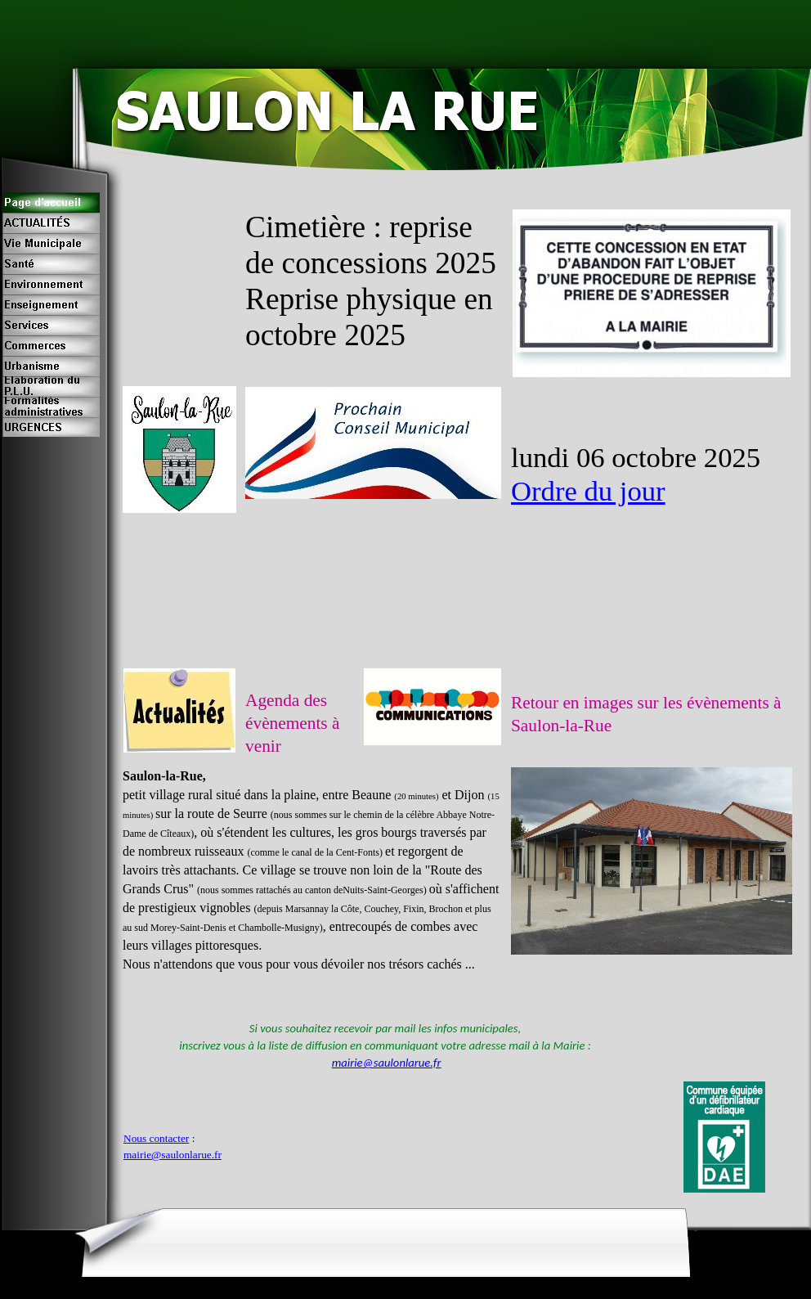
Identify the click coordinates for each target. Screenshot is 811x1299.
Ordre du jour (588, 490)
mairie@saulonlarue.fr (386, 1062)
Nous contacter (156, 1138)
